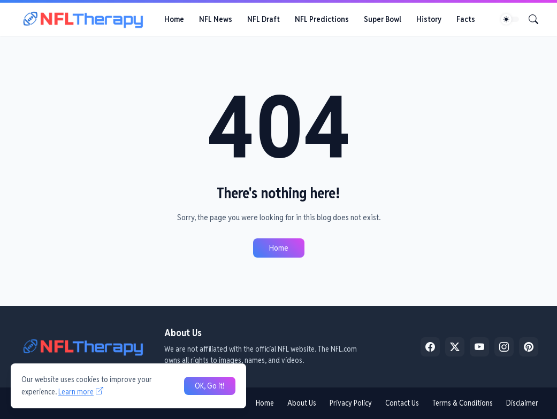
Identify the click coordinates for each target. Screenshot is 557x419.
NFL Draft (263, 19)
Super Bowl (382, 19)
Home (174, 19)
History (428, 19)
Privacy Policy (351, 403)
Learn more (76, 392)
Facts (465, 19)
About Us (301, 403)
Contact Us (402, 403)
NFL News (215, 19)
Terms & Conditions (462, 403)
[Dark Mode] (510, 19)
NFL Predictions (322, 19)
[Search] (529, 19)
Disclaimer (522, 403)
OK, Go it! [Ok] (210, 386)
